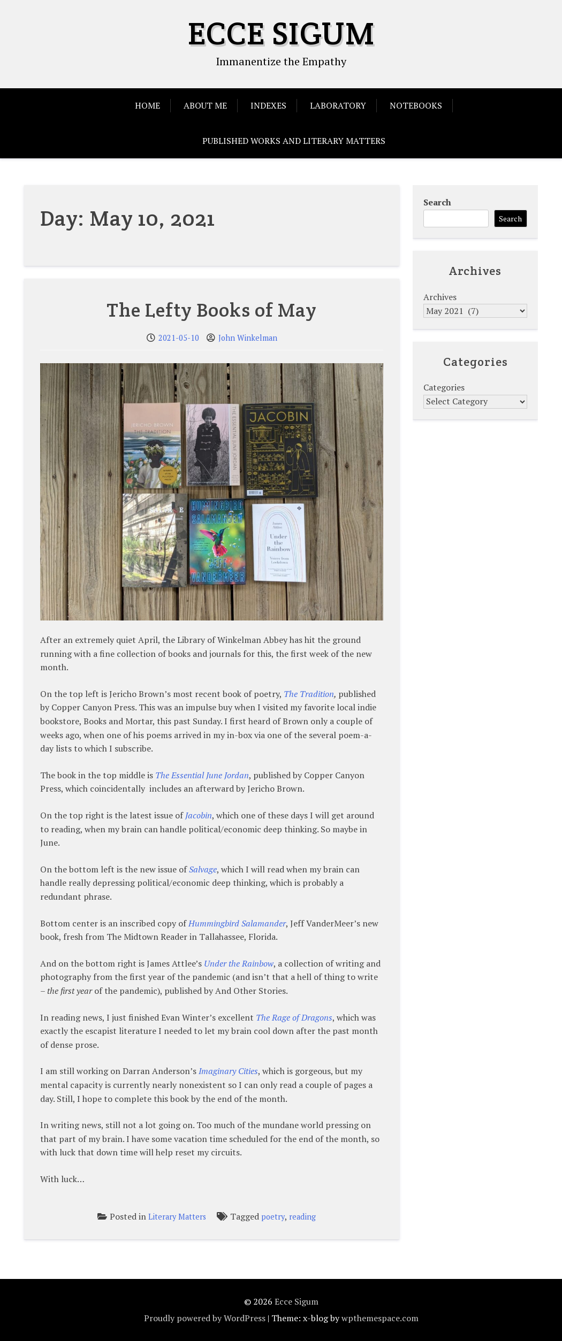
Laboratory (338, 105)
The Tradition (309, 694)
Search (437, 202)
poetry (273, 1217)
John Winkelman (247, 338)
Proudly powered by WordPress (204, 1318)
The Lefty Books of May (212, 309)
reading (302, 1217)
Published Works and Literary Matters (293, 141)
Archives (440, 297)
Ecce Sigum (281, 33)
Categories (444, 387)
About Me (205, 105)
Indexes (268, 105)
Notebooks (416, 105)
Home (147, 105)
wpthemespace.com (380, 1318)
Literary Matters (177, 1217)
